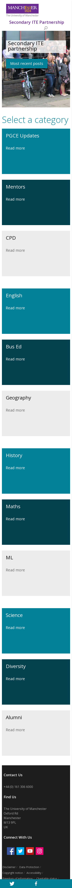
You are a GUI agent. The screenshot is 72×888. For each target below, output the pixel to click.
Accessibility (33, 873)
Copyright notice (12, 873)
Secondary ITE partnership (26, 45)
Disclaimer (9, 867)
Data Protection (29, 867)
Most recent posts (26, 63)
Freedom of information (17, 878)
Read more (15, 148)
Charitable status (46, 878)
